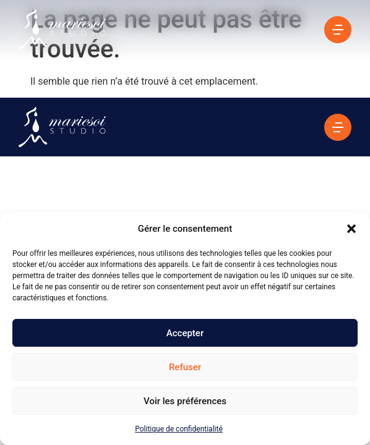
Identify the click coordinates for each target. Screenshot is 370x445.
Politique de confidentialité (179, 429)
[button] (351, 228)
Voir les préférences (185, 401)
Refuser (185, 367)
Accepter (185, 333)
